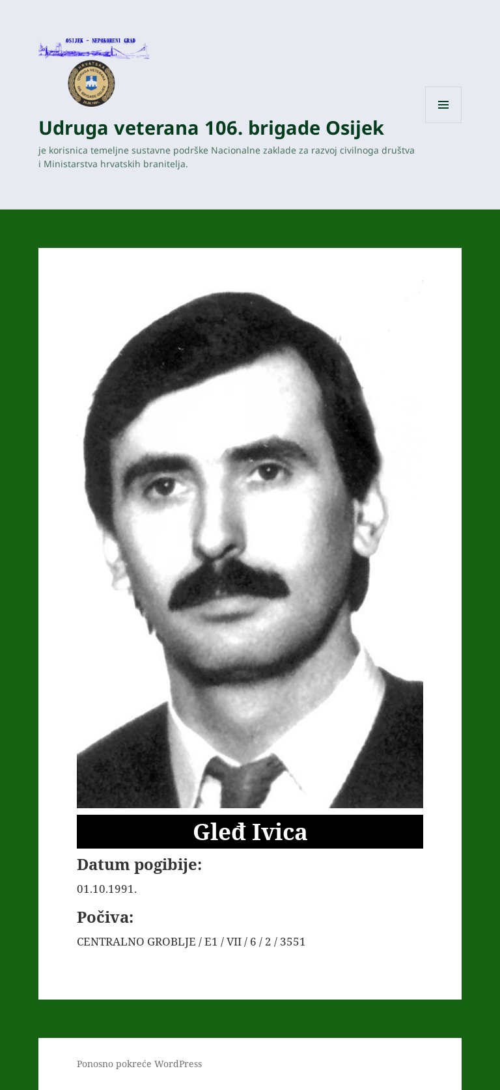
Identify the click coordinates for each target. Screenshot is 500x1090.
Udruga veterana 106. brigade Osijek (211, 127)
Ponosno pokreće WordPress (139, 1063)
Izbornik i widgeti (444, 122)
